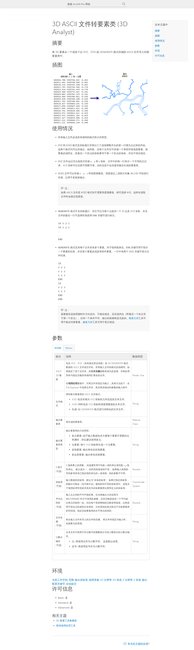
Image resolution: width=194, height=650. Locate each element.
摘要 (157, 30)
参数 (157, 45)
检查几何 (134, 318)
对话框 (57, 348)
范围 (71, 580)
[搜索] (123, 4)
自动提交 (71, 584)
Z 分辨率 (128, 580)
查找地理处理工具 (65, 625)
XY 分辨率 (106, 580)
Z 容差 (137, 580)
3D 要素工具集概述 (66, 620)
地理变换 (94, 580)
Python (68, 348)
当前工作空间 (60, 580)
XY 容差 (117, 580)
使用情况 (160, 40)
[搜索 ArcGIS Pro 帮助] (94, 4)
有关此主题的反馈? (138, 644)
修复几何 (87, 322)
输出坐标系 (81, 580)
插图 (157, 35)
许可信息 (160, 55)
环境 (157, 50)
